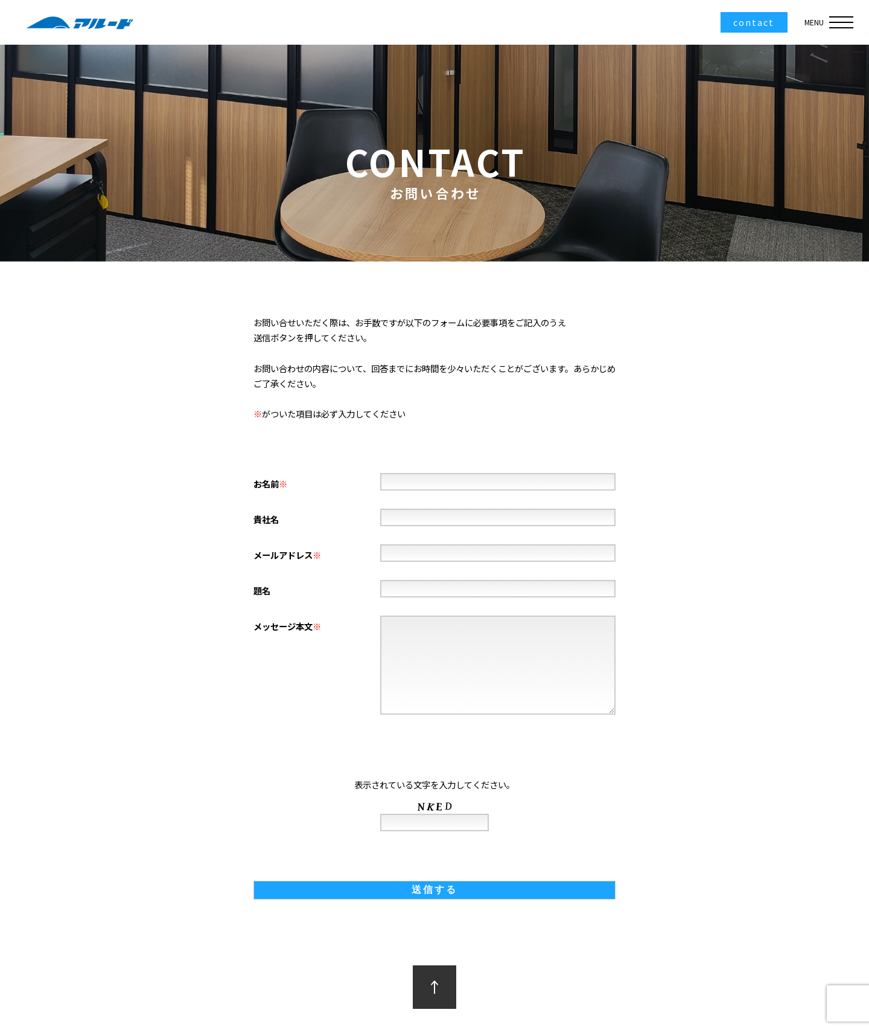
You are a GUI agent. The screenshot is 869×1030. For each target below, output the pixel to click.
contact (753, 22)
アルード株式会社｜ (78, 22)
